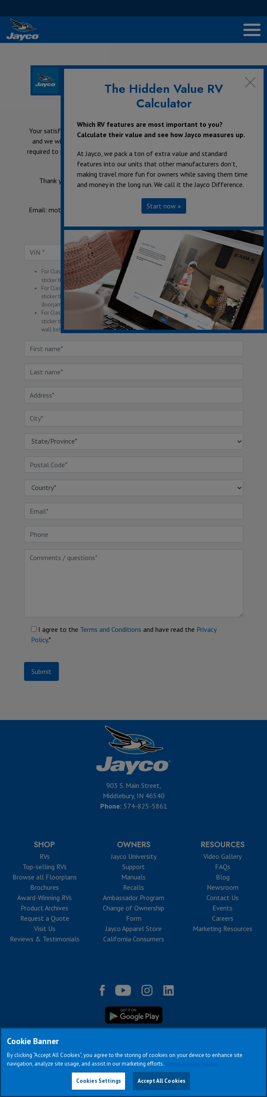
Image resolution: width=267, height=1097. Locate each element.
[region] (133, 1062)
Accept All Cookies (161, 1081)
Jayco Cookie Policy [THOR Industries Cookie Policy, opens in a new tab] (192, 1063)
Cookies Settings (98, 1081)
